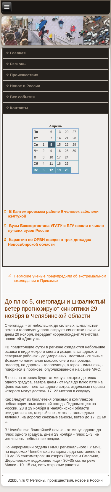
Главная (18, 53)
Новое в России (25, 86)
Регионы (18, 64)
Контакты (19, 108)
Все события (22, 97)
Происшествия (24, 75)
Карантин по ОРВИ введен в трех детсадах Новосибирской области (49, 242)
